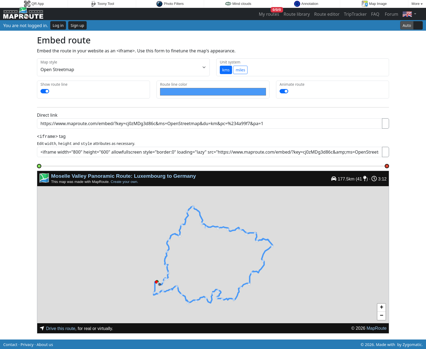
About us (45, 343)
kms (226, 69)
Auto (407, 25)
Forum (391, 14)
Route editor (327, 14)
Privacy (26, 343)
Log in (58, 25)
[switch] (44, 91)
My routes (269, 13)
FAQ (375, 14)
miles (240, 69)
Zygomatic (412, 343)
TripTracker (355, 14)
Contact (10, 343)
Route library (297, 14)
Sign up (77, 25)
